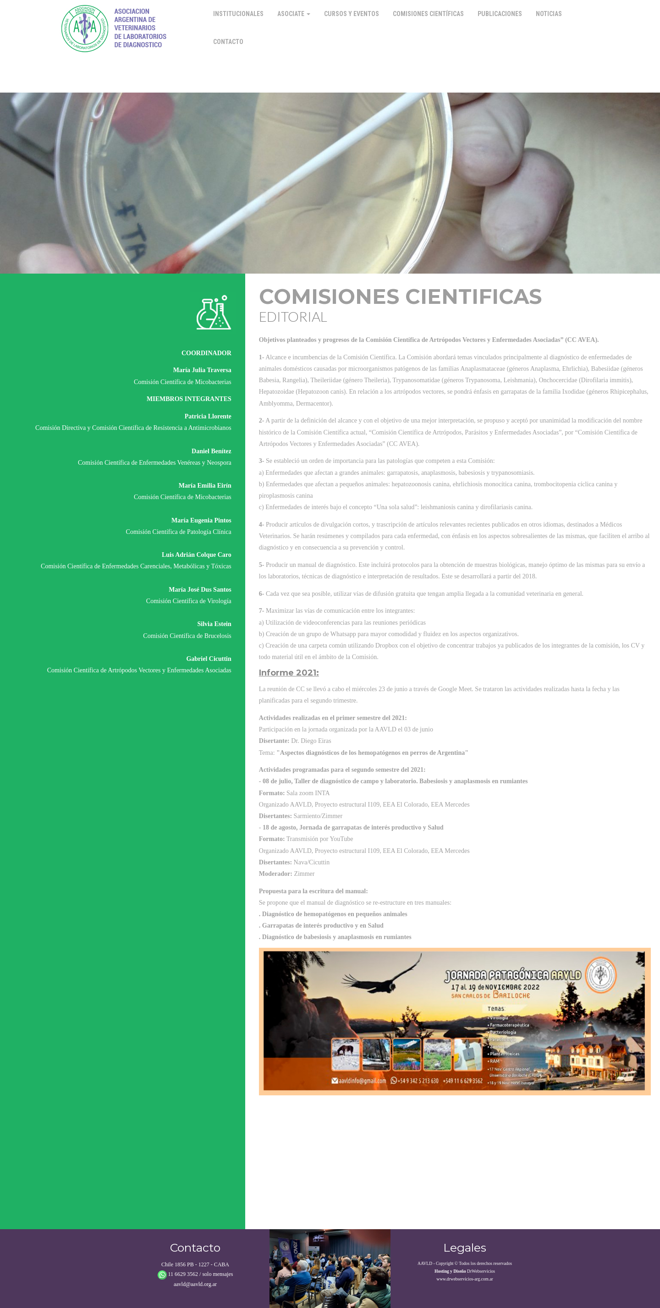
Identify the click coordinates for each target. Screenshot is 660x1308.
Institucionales (238, 13)
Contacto (228, 41)
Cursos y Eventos (351, 13)
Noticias (549, 13)
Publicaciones (500, 13)
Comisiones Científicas (428, 13)
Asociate (293, 13)
